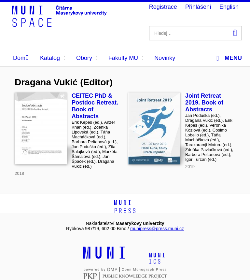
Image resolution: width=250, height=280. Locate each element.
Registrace (163, 7)
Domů (21, 58)
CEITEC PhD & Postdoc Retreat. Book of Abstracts (95, 105)
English (229, 7)
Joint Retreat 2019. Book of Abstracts (204, 102)
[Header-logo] (60, 25)
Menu (229, 58)
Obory (87, 58)
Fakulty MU (126, 58)
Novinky (164, 58)
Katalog (52, 58)
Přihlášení (198, 7)
